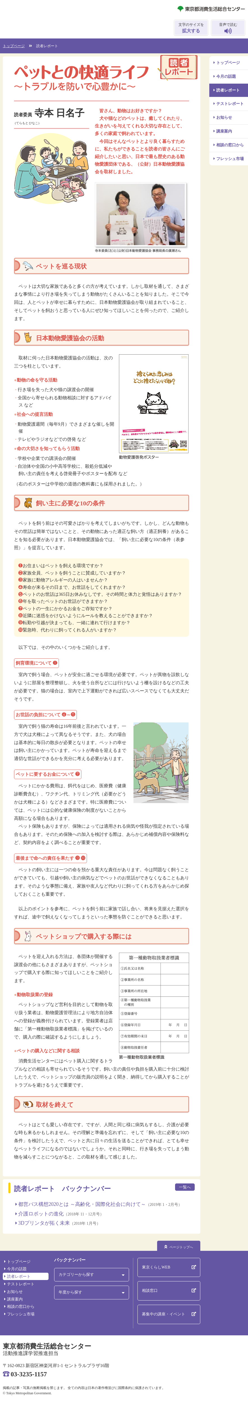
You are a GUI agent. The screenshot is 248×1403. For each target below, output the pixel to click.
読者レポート (228, 90)
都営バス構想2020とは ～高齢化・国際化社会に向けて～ (82, 1204)
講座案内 (224, 131)
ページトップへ (181, 1247)
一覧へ (185, 1187)
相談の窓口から (230, 145)
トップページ (228, 63)
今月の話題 (226, 76)
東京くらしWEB (156, 1267)
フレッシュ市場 (230, 159)
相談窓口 (150, 1290)
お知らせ (224, 117)
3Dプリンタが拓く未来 (44, 1223)
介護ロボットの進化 (41, 1214)
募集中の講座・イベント (163, 1314)
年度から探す (70, 1292)
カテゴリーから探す (76, 1274)
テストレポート (230, 104)
